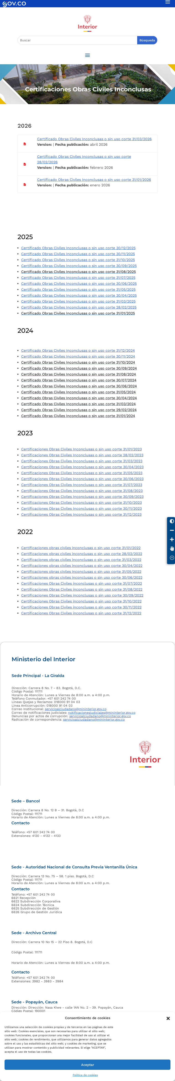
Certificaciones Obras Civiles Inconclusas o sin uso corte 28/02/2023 (82, 455)
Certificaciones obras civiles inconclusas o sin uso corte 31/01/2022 (81, 548)
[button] (168, 1018)
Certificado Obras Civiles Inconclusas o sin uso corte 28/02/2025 (78, 307)
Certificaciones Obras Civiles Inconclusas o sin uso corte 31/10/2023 (81, 502)
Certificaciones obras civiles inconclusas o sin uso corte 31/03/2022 (81, 560)
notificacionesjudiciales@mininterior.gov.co (101, 712)
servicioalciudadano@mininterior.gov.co (75, 709)
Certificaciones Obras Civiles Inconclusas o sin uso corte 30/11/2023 (81, 508)
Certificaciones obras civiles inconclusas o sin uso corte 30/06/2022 (81, 577)
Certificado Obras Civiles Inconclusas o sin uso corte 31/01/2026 (94, 179)
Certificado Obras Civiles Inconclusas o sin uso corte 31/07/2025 (78, 277)
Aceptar (87, 1065)
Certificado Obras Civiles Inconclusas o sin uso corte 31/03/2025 (78, 301)
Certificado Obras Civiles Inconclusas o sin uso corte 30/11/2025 (78, 254)
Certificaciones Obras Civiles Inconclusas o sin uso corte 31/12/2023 (81, 514)
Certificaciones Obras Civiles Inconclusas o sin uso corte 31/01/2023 (81, 449)
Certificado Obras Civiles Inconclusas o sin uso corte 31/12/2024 (78, 350)
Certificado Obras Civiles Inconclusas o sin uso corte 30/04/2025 (79, 295)
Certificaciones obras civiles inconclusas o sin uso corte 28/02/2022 (81, 554)
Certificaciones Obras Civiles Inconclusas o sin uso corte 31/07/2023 (81, 485)
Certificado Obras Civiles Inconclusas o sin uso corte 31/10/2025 (78, 260)
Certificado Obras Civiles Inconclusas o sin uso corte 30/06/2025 (79, 283)
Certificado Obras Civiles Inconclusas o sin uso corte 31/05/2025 (78, 289)
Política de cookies (85, 1075)
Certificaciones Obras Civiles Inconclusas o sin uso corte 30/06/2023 (82, 479)
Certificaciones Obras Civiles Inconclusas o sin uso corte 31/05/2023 (81, 473)
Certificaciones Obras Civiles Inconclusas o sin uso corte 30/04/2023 (82, 467)
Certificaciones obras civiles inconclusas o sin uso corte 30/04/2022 (81, 565)
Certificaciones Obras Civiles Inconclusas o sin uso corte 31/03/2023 (81, 461)
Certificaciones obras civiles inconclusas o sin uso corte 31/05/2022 (81, 571)
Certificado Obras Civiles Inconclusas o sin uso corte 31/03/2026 (94, 139)
